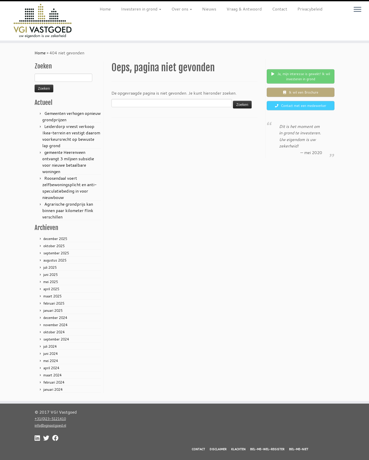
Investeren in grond (141, 9)
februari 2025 (53, 303)
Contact (279, 9)
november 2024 (55, 325)
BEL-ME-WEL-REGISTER (267, 449)
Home (105, 9)
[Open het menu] (357, 10)
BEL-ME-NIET (298, 449)
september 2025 (56, 253)
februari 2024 (53, 382)
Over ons (181, 9)
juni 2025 (50, 274)
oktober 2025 (54, 246)
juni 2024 (50, 353)
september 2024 (56, 339)
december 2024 (55, 317)
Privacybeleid (310, 9)
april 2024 (51, 368)
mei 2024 (50, 360)
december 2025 (55, 238)
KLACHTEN (238, 449)
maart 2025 (52, 296)
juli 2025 (50, 267)
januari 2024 (53, 389)
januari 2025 (53, 310)
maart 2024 (52, 375)
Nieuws (209, 9)
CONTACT (198, 449)
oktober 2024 (54, 332)
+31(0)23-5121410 (50, 418)
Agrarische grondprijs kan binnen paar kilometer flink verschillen (67, 210)
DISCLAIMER (218, 449)
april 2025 (51, 289)
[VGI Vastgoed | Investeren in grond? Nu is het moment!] (42, 21)
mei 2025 (50, 281)
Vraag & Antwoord (244, 9)
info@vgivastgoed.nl (50, 425)
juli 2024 (50, 346)
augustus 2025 (54, 260)
